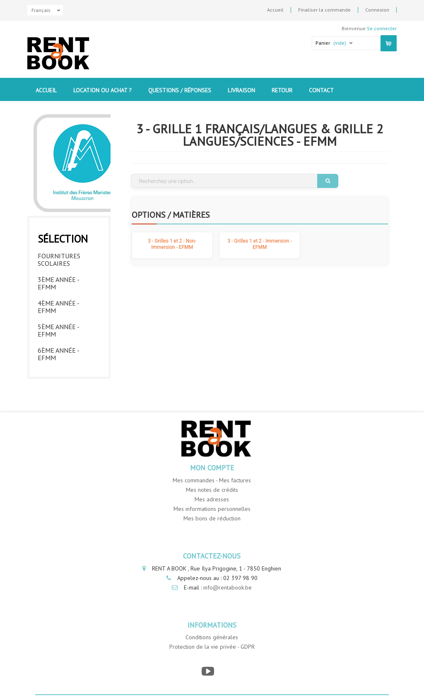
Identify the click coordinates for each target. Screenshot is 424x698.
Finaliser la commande (324, 10)
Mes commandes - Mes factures (212, 480)
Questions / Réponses (179, 90)
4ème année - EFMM (58, 307)
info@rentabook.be (227, 587)
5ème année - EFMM (58, 330)
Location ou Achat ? (102, 90)
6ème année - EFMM (58, 354)
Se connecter (382, 28)
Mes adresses (212, 499)
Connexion (377, 10)
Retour (282, 90)
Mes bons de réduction (212, 518)
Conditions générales (212, 637)
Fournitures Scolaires (59, 259)
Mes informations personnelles (212, 509)
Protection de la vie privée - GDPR (212, 646)
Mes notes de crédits (212, 489)
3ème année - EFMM (58, 283)
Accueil (275, 10)
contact (321, 90)
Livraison (241, 90)
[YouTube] (207, 671)
